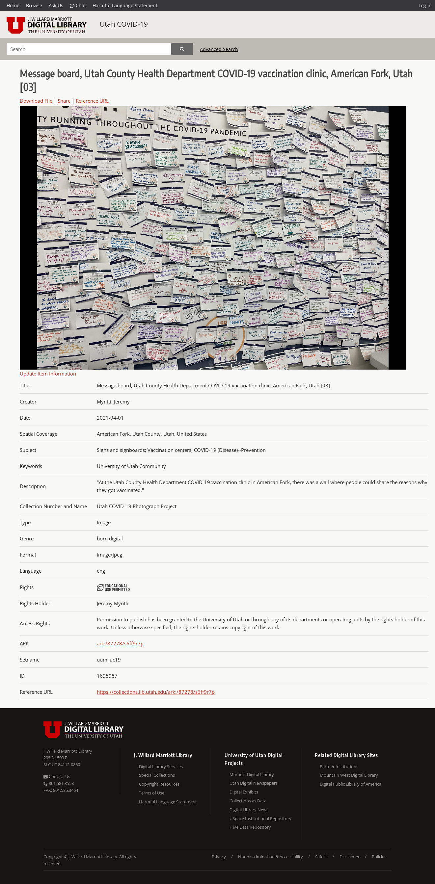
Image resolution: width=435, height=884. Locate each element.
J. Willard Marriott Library (67, 751)
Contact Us (56, 776)
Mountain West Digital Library (349, 775)
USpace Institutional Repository (260, 818)
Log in (425, 5)
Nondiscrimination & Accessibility (270, 857)
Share (64, 100)
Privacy (219, 857)
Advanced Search (219, 49)
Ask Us (56, 5)
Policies (379, 857)
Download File (36, 100)
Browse (34, 5)
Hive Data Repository (250, 827)
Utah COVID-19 (124, 24)
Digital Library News (249, 810)
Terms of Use (151, 793)
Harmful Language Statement (125, 5)
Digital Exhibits (244, 792)
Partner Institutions (339, 766)
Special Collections (157, 775)
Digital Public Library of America (350, 784)
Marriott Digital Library (252, 774)
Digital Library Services (161, 766)
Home (13, 5)
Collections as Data (248, 801)
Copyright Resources (159, 784)
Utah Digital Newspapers (254, 783)
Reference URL (92, 100)
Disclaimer (350, 857)
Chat (78, 5)
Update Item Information (48, 373)
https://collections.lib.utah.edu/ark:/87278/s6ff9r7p (156, 692)
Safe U (321, 857)
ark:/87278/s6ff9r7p (120, 643)
